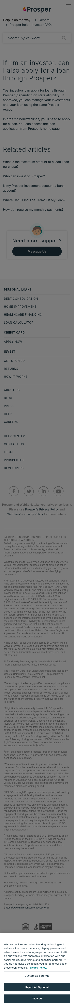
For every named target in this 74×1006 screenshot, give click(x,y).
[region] (37, 969)
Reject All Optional (37, 987)
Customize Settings (37, 975)
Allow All (37, 998)
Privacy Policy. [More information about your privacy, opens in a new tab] (38, 967)
